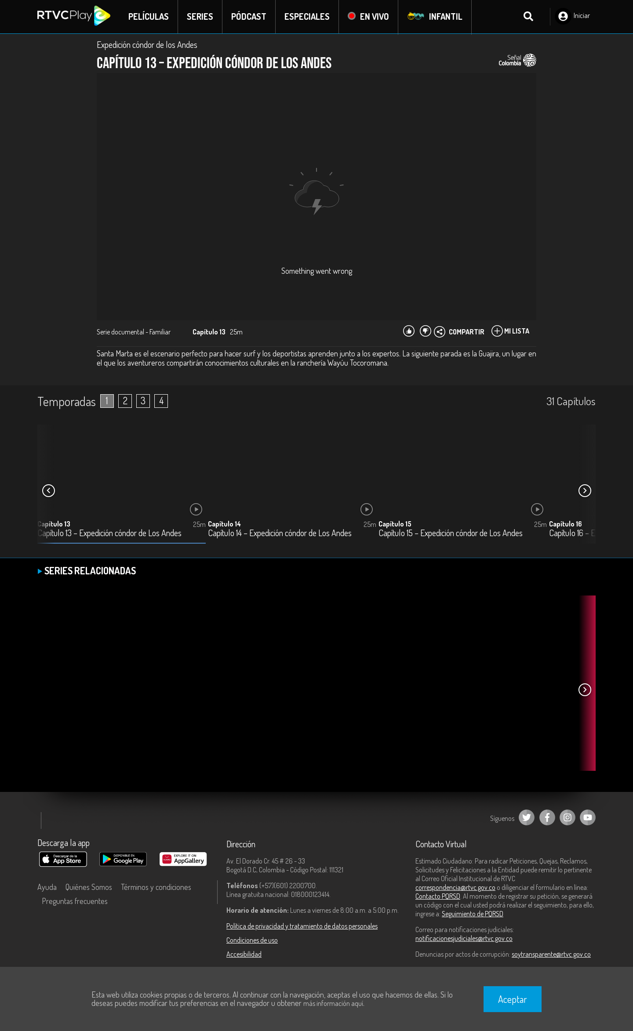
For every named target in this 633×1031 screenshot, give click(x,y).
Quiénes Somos (88, 887)
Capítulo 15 (394, 524)
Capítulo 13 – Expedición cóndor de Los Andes (109, 534)
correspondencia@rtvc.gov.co (455, 887)
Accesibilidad (244, 954)
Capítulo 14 (224, 524)
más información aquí (333, 1003)
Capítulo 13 (53, 524)
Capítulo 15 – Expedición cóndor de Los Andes (450, 534)
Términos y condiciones (156, 887)
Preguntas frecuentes (75, 901)
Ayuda (47, 887)
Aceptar (512, 999)
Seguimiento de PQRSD (472, 914)
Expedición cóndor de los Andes (147, 45)
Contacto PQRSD (437, 896)
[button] (584, 491)
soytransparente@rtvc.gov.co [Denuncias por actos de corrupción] (551, 954)
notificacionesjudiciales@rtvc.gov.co (464, 938)
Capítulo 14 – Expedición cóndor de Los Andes (280, 534)
